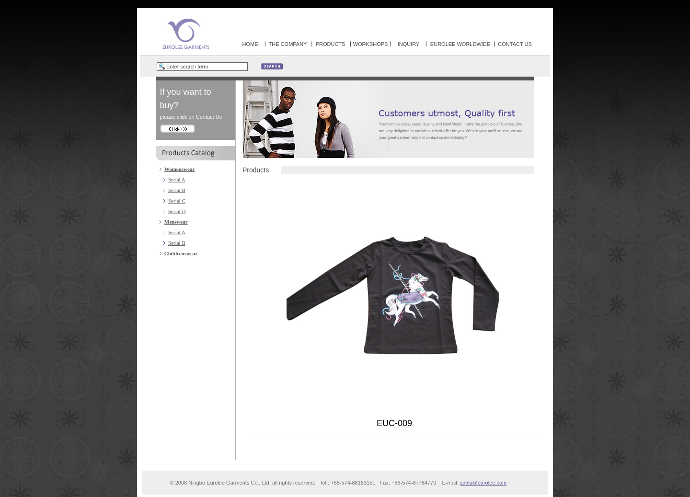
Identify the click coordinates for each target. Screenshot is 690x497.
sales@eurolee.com (483, 483)
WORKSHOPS (370, 44)
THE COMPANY (288, 44)
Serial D (176, 211)
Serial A (176, 179)
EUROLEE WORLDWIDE (460, 44)
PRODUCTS (330, 44)
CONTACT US (515, 44)
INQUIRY (409, 44)
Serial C (176, 200)
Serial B (176, 190)
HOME (250, 44)
